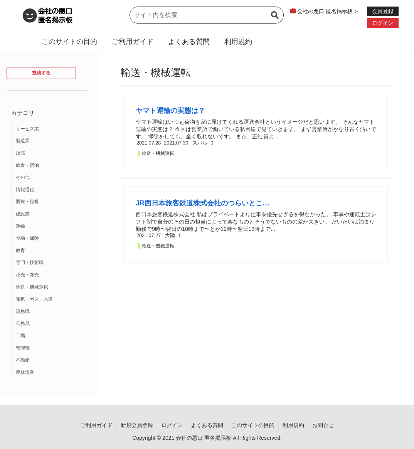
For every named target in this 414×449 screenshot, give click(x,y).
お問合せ (323, 425)
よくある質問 (189, 41)
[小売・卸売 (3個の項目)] (51, 275)
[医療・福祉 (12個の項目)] (51, 202)
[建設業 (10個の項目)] (51, 214)
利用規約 (238, 41)
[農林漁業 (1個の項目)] (51, 372)
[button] (275, 19)
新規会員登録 (137, 425)
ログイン (172, 425)
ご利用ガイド (132, 41)
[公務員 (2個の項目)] (51, 324)
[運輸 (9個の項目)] (51, 226)
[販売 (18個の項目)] (51, 153)
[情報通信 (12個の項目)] (51, 190)
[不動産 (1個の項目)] (51, 360)
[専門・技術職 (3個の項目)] (51, 263)
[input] (207, 15)
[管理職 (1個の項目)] (51, 348)
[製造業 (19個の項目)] (51, 141)
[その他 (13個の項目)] (51, 177)
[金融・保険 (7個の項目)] (51, 238)
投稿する (41, 73)
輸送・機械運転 (158, 153)
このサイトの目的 (69, 41)
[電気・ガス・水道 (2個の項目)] (51, 299)
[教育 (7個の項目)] (51, 251)
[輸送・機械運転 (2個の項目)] (51, 287)
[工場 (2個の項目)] (51, 336)
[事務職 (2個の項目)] (51, 312)
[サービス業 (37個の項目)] (51, 129)
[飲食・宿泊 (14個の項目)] (51, 166)
